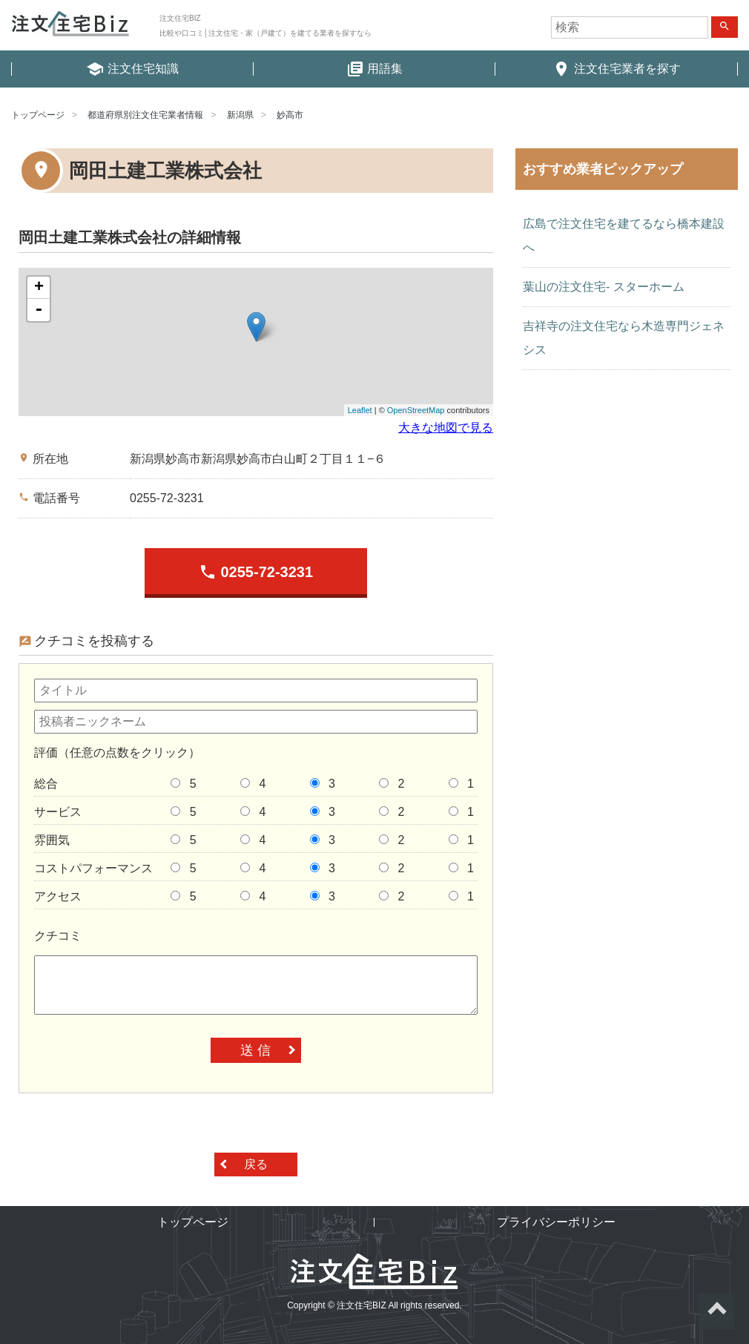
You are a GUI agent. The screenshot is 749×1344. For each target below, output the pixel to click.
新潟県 (240, 115)
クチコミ (58, 935)
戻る (256, 1164)
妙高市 (290, 115)
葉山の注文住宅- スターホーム (603, 286)
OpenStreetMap (416, 410)
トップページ (38, 115)
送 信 (255, 1050)
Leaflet (360, 410)
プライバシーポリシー (556, 1222)
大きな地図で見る (445, 427)
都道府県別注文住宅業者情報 (145, 115)
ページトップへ (716, 1311)
